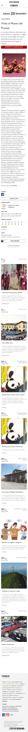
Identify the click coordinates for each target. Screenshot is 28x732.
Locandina (3, 229)
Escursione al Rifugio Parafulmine (12, 492)
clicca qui (16, 711)
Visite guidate (5, 19)
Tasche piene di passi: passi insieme (13, 395)
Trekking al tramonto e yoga (11, 591)
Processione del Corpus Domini (12, 292)
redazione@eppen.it (12, 707)
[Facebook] (2, 194)
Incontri (4, 407)
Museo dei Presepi (6, 235)
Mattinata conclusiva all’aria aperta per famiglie (13, 450)
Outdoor (4, 503)
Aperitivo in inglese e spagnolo (12, 542)
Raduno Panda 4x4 (8, 644)
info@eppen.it (12, 706)
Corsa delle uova (7, 343)
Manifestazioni (5, 303)
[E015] (11, 714)
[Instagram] (7, 714)
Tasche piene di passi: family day (12, 446)
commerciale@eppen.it (12, 709)
